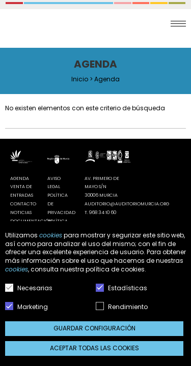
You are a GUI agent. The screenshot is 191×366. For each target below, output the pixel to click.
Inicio (79, 79)
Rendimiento (122, 306)
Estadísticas (121, 288)
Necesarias (28, 288)
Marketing (26, 306)
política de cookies (115, 269)
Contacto (23, 204)
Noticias (21, 212)
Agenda (19, 178)
